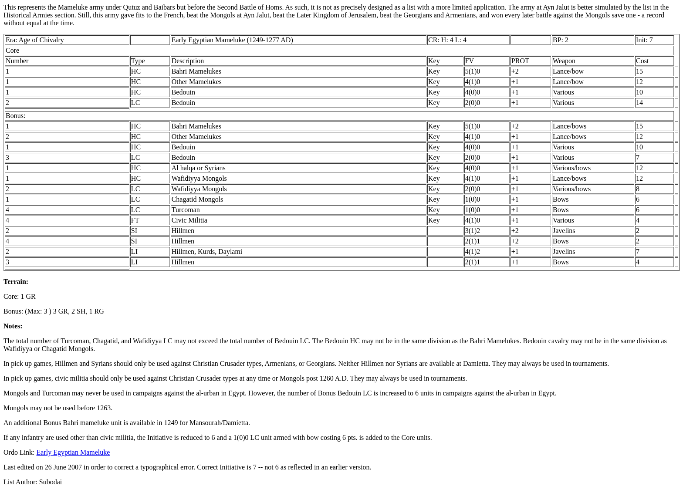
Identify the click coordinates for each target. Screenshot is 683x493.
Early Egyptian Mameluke (73, 452)
